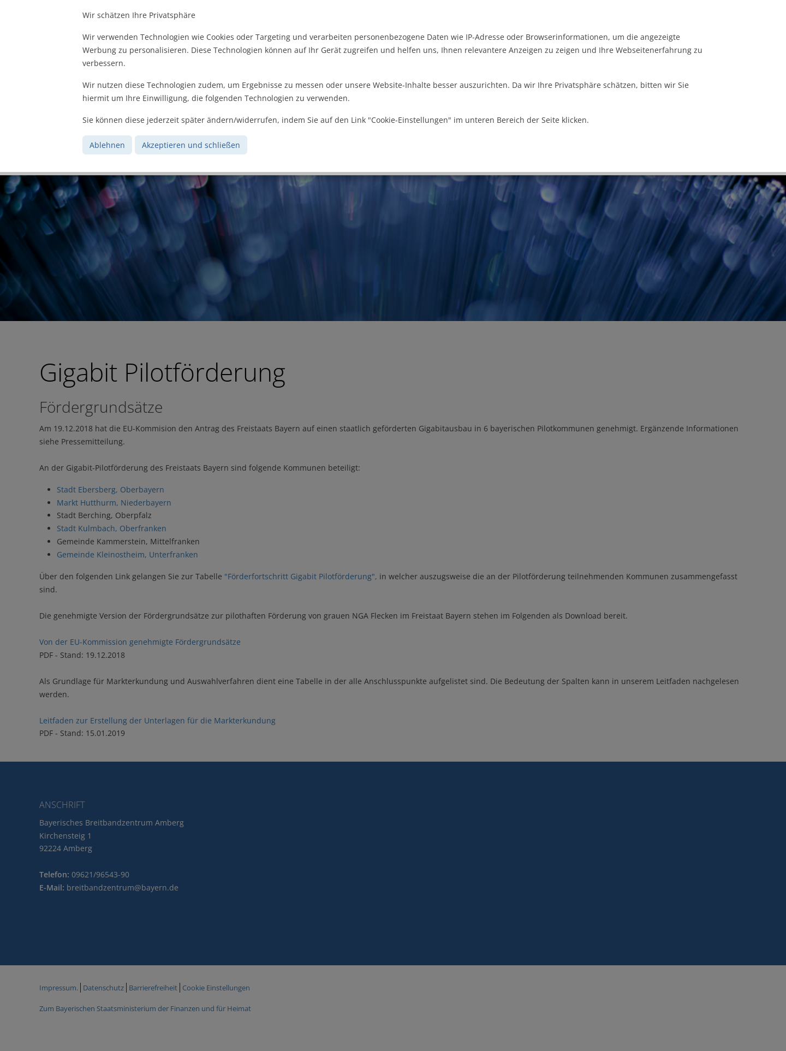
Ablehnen (107, 145)
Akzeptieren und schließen (191, 145)
